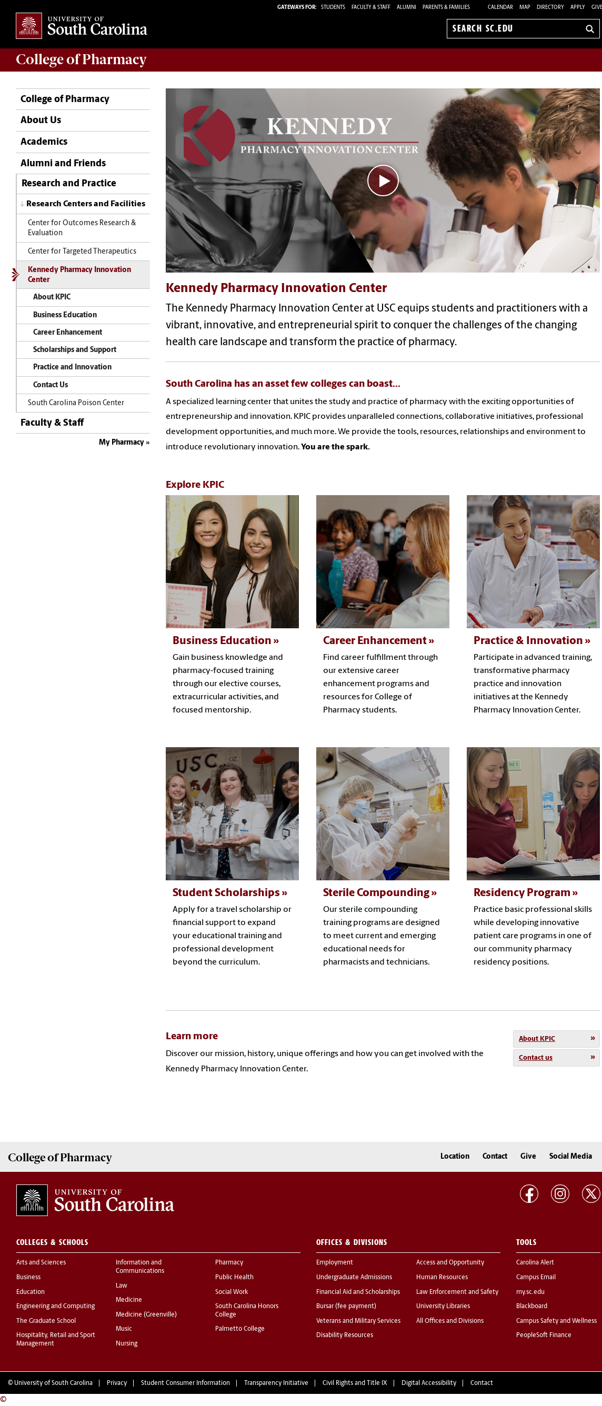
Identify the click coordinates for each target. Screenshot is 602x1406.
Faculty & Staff (52, 423)
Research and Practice (69, 183)
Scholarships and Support (74, 350)
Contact (495, 1157)
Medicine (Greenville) (146, 1315)
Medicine (129, 1300)
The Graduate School (46, 1321)
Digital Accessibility (429, 1383)
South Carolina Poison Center (76, 403)
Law (121, 1286)
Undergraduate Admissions (354, 1277)
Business (28, 1277)
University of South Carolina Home (81, 27)
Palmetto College (240, 1329)
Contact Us (50, 385)
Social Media (570, 1157)
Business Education (65, 315)
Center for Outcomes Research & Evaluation (82, 228)
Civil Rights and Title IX (355, 1383)
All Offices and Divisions (450, 1321)
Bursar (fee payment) (346, 1306)
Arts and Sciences (41, 1263)
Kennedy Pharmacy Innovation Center (79, 275)
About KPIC (52, 297)
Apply (577, 8)
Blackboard (531, 1306)
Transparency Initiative (276, 1383)
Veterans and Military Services (358, 1321)
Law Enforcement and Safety (457, 1292)
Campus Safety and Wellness (556, 1321)
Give (528, 1157)
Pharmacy (229, 1263)
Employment (334, 1263)
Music (124, 1329)
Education (30, 1292)
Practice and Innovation (72, 367)
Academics (44, 142)
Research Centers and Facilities (85, 204)
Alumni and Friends (63, 164)
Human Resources (442, 1277)
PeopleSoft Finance (543, 1335)
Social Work (231, 1292)
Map (524, 8)
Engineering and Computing (55, 1306)
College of (81, 59)
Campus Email (536, 1277)
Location (454, 1157)
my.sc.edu (530, 1292)
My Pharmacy (121, 443)
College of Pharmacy (65, 100)
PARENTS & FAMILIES (446, 8)
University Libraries (443, 1306)
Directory (550, 8)
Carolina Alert (535, 1263)
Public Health (234, 1277)
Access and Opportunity (450, 1263)
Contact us (536, 1057)
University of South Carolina (53, 1383)
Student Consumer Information (185, 1383)
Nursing (126, 1344)
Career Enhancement (67, 332)
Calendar (500, 8)
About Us (41, 121)
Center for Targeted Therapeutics (82, 251)
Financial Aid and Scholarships (358, 1292)
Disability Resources (344, 1335)
